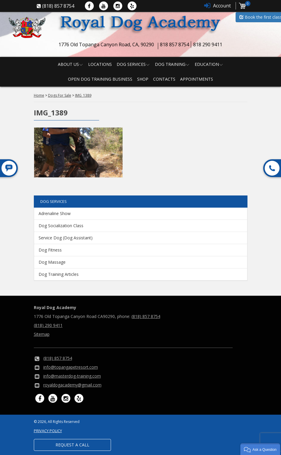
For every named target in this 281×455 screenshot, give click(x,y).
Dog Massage (52, 262)
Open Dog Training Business (100, 79)
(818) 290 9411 (48, 325)
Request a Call (72, 445)
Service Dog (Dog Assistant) (66, 238)
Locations (100, 64)
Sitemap (42, 334)
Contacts (164, 79)
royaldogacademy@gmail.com (72, 385)
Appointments (196, 79)
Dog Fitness (50, 250)
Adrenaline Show (55, 213)
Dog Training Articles (59, 274)
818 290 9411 (207, 44)
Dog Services (131, 64)
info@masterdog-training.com (72, 376)
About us (68, 64)
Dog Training (170, 64)
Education (207, 64)
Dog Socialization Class (61, 225)
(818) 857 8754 (145, 316)
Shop (142, 79)
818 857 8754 (174, 44)
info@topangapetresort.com (70, 367)
